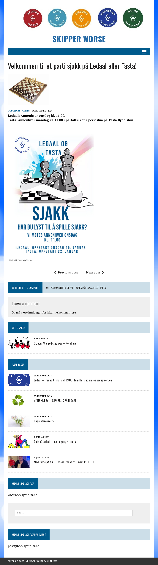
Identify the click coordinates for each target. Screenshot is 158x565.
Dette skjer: (18, 328)
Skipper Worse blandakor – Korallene (55, 343)
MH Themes (52, 561)
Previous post (66, 272)
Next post (95, 272)
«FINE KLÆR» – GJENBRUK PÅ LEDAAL (55, 400)
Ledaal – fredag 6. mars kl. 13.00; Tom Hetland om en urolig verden (73, 380)
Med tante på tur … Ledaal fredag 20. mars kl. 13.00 (64, 462)
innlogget (35, 312)
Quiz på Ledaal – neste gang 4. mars (55, 441)
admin (26, 110)
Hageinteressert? (44, 421)
